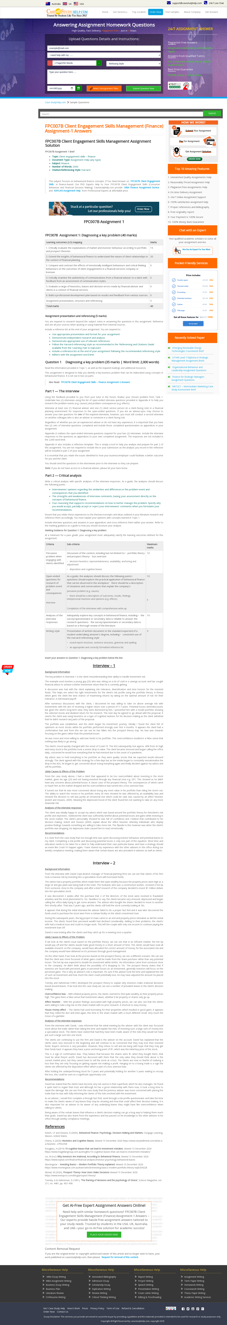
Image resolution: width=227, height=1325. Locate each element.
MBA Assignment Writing (57, 1280)
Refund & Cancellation (133, 1308)
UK (67, 3)
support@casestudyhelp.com (184, 3)
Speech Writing (144, 1284)
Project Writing (144, 1280)
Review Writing (98, 1293)
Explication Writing (100, 1288)
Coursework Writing (192, 1288)
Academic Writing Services (196, 1297)
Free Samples (172, 11)
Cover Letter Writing (147, 1293)
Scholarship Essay (99, 1284)
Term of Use (112, 1308)
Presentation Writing (147, 1288)
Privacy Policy (97, 1308)
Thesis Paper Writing (193, 1293)
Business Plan (51, 1288)
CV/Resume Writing (54, 1297)
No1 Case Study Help (54, 1308)
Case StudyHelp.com (55, 102)
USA (79, 3)
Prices (85, 1308)
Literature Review (53, 1293)
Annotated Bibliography (102, 1276)
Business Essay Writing (56, 1284)
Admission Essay (99, 1280)
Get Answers (211, 11)
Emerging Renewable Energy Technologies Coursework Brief (188, 349)
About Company (192, 11)
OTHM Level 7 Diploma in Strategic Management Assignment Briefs (190, 359)
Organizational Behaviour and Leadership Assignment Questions (189, 369)
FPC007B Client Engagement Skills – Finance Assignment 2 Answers (95, 382)
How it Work (73, 1308)
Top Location (139, 11)
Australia (53, 3)
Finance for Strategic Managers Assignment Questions (188, 378)
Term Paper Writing (192, 1280)
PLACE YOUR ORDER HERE (104, 1234)
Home (105, 11)
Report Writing (144, 1276)
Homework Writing (192, 1284)
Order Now (155, 11)
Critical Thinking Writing (102, 1297)
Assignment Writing (192, 1276)
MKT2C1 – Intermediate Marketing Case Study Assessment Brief (192, 388)
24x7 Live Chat (214, 3)
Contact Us (62, 1311)
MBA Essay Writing (54, 1276)
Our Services (120, 11)
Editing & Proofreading (148, 1297)
